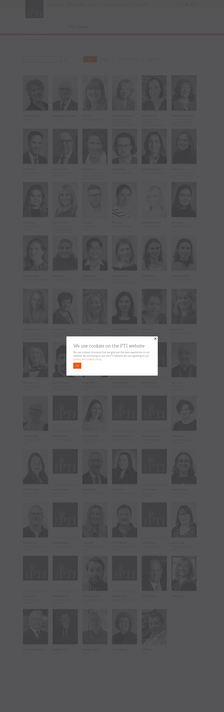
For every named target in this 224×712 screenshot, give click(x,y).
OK (77, 365)
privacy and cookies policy (87, 359)
